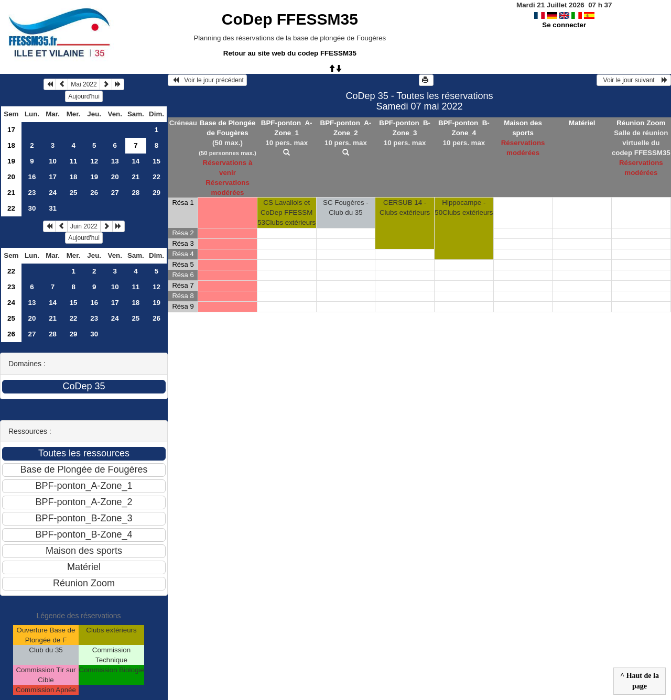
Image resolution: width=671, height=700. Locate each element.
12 (94, 161)
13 (115, 161)
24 (53, 192)
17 (11, 130)
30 (32, 208)
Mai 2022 (83, 84)
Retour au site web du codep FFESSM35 (289, 53)
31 (53, 208)
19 (11, 161)
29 (156, 192)
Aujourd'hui (84, 96)
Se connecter (564, 25)
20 (11, 177)
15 (156, 161)
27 (115, 192)
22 (156, 177)
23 (32, 192)
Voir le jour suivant (634, 80)
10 (53, 161)
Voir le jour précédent (207, 80)
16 (32, 177)
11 (74, 161)
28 (135, 192)
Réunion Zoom (640, 123)
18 (11, 145)
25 (74, 192)
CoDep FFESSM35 (290, 19)
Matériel (582, 123)
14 (135, 161)
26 (94, 192)
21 (135, 177)
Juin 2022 (84, 226)
